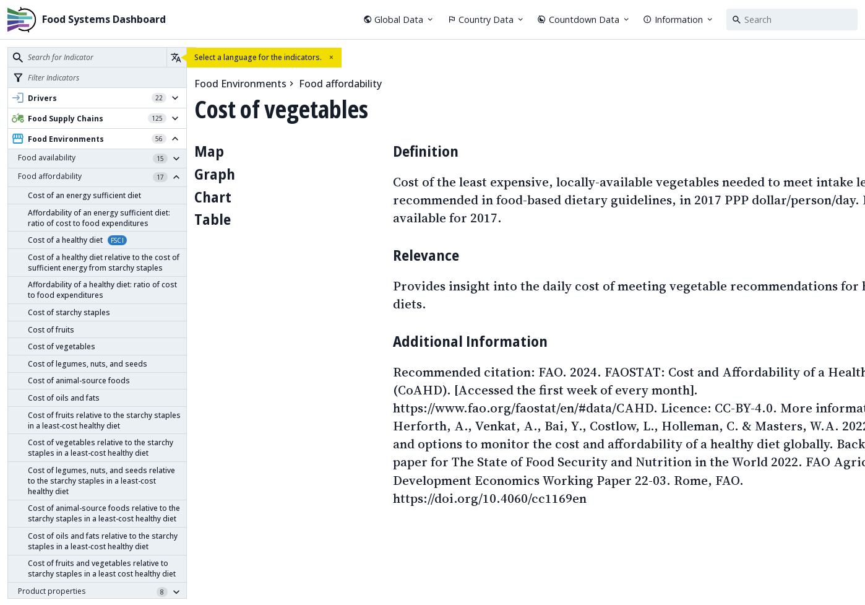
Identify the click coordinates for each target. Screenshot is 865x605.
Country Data (486, 19)
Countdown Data (583, 19)
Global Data (399, 19)
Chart (212, 196)
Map (209, 151)
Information (678, 19)
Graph (214, 173)
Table (212, 219)
